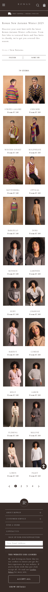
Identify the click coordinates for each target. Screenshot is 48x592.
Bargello (13, 230)
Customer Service (16, 519)
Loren (13, 473)
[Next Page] (38, 486)
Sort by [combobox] (35, 58)
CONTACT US (12, 531)
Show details (17, 587)
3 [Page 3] (26, 486)
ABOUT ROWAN (13, 512)
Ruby (13, 311)
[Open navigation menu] (3, 5)
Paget (35, 473)
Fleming (13, 433)
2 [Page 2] (21, 486)
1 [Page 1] (15, 486)
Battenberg (13, 190)
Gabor (34, 392)
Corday (35, 352)
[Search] (37, 5)
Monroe (13, 271)
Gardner (35, 271)
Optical (34, 190)
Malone (35, 433)
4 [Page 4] (32, 486)
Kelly (13, 392)
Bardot (13, 352)
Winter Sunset (13, 150)
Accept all (24, 579)
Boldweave (35, 150)
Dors (35, 230)
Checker (35, 109)
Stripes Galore (13, 109)
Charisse (35, 311)
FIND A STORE (13, 525)
